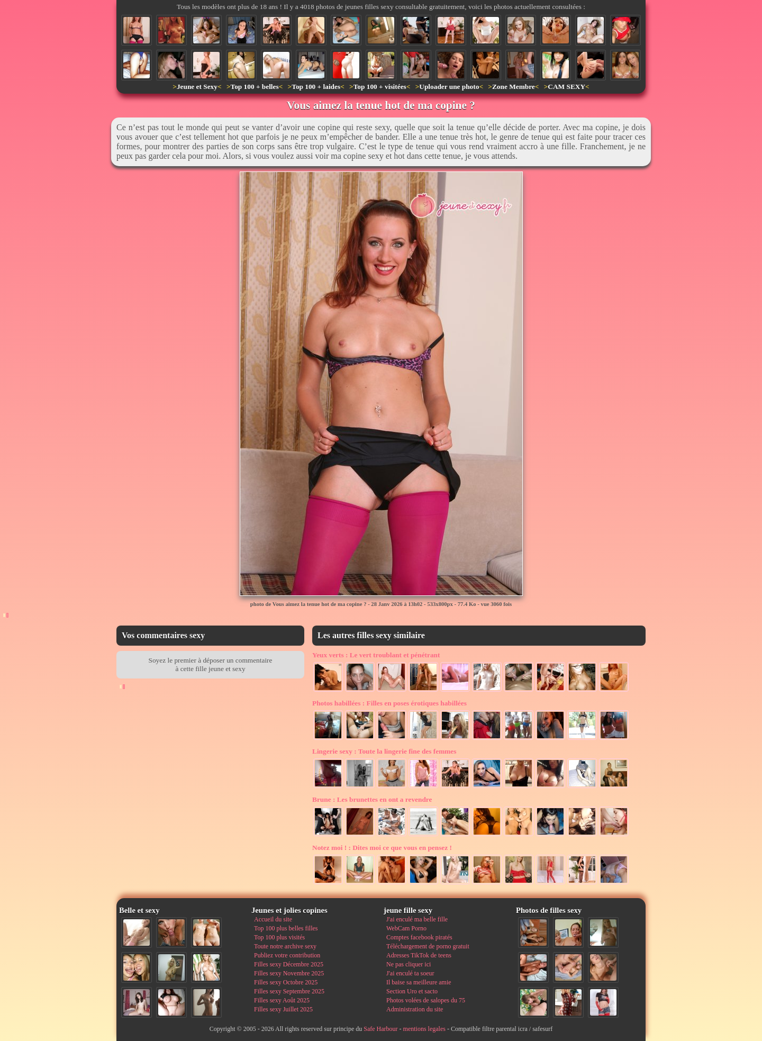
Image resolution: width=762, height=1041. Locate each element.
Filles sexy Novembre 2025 (289, 973)
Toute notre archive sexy (285, 946)
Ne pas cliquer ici (408, 964)
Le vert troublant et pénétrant (376, 655)
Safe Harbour (380, 1029)
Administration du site (414, 1009)
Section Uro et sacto (412, 991)
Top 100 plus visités (279, 937)
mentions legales (424, 1029)
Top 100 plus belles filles (286, 928)
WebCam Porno (406, 928)
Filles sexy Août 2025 (282, 1000)
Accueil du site (273, 919)
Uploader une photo (449, 86)
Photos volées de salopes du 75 (425, 1000)
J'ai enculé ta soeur (410, 973)
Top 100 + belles (254, 86)
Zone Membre (513, 86)
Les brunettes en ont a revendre (372, 799)
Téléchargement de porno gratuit (427, 946)
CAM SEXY (566, 86)
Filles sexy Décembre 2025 (288, 964)
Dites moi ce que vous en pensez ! (382, 848)
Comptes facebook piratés (419, 937)
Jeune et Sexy (197, 86)
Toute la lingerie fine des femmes (384, 751)
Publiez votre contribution (287, 955)
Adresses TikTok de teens (418, 955)
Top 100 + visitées (379, 86)
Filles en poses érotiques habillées (389, 703)
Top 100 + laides (316, 86)
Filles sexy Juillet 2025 (283, 1009)
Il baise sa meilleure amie (418, 982)
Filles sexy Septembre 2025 (289, 991)
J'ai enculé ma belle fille (417, 919)
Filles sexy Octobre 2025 (286, 982)
